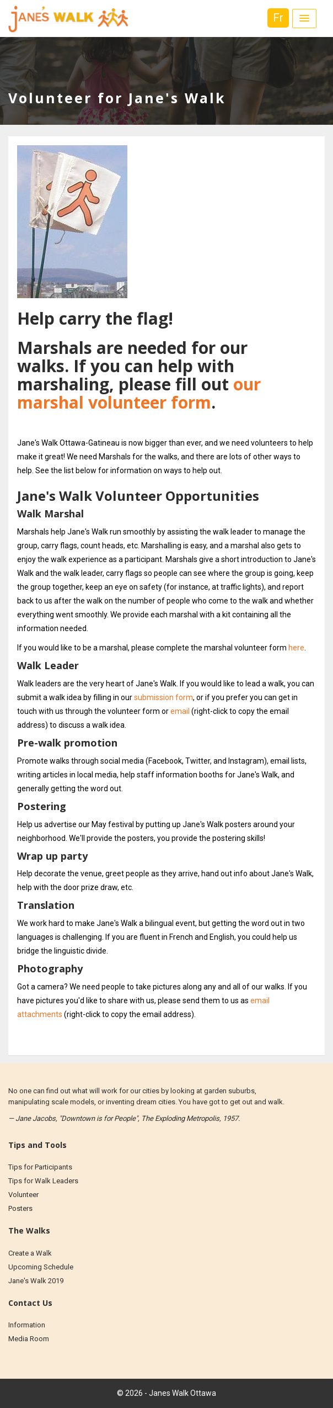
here (296, 647)
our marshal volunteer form (139, 393)
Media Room (28, 1339)
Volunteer (23, 1194)
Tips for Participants (40, 1167)
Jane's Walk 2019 (35, 1281)
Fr (278, 17)
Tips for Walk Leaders (43, 1181)
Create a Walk (30, 1253)
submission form (163, 697)
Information (26, 1325)
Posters (20, 1208)
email (180, 711)
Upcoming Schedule (40, 1267)
